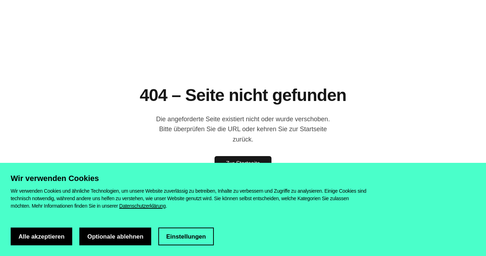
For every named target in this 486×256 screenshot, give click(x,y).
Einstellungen (186, 236)
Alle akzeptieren (41, 236)
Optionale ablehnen (115, 236)
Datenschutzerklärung (142, 206)
